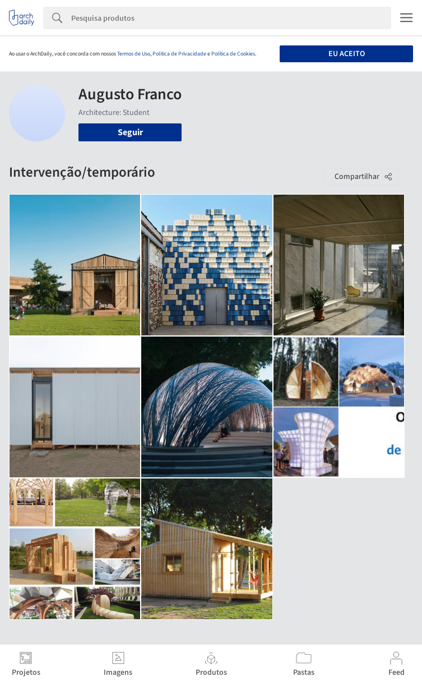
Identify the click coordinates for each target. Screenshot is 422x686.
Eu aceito (346, 53)
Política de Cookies (233, 54)
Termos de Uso (133, 54)
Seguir (130, 132)
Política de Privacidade (179, 54)
